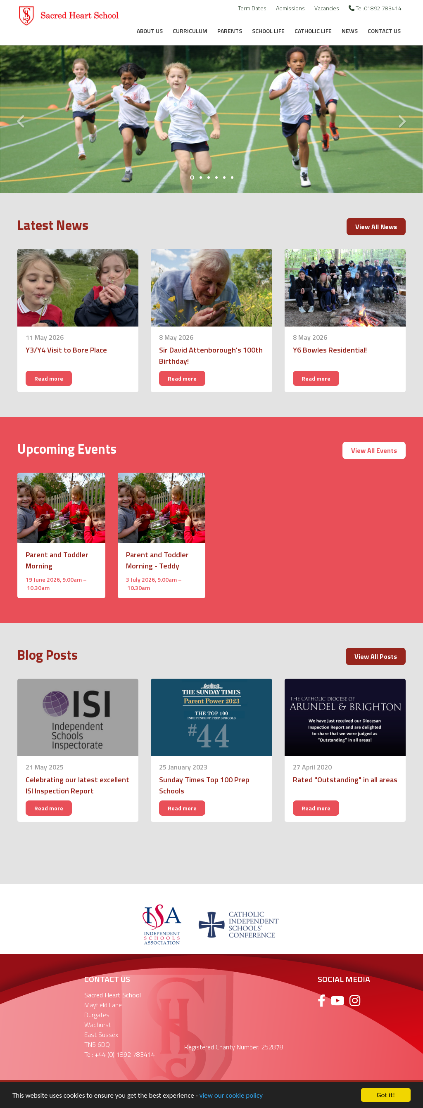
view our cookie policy (231, 1096)
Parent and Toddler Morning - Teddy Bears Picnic (157, 565)
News (350, 30)
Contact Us (384, 30)
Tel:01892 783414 (375, 8)
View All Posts (375, 656)
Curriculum (190, 30)
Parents (229, 30)
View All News (376, 227)
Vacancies (326, 8)
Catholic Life (313, 30)
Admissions (290, 8)
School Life (268, 30)
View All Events (374, 450)
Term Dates (252, 8)
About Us (150, 30)
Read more (48, 378)
